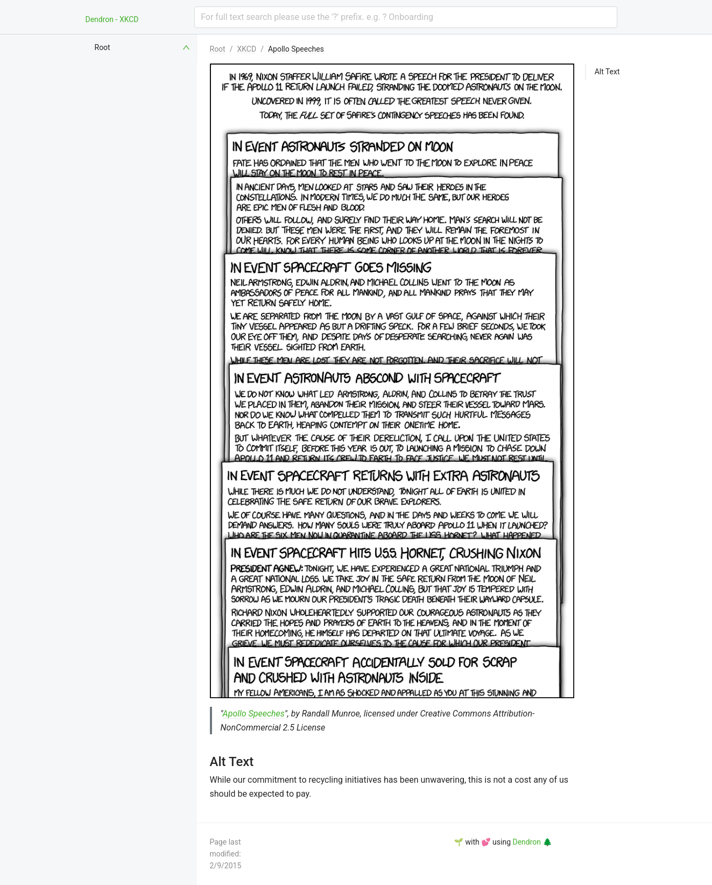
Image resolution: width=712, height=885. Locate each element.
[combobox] (405, 17)
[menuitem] (143, 47)
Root (217, 49)
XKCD (246, 49)
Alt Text (607, 71)
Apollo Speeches (296, 49)
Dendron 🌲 (532, 842)
